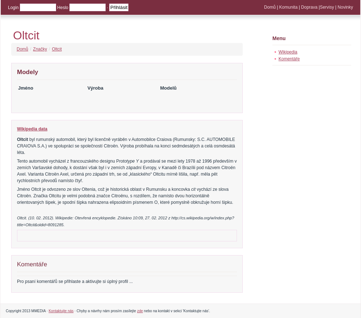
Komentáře (289, 58)
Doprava (309, 7)
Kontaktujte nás (60, 311)
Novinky (345, 7)
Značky (40, 49)
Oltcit (26, 35)
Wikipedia (288, 52)
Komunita (288, 7)
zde (140, 311)
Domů (270, 7)
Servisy (327, 7)
